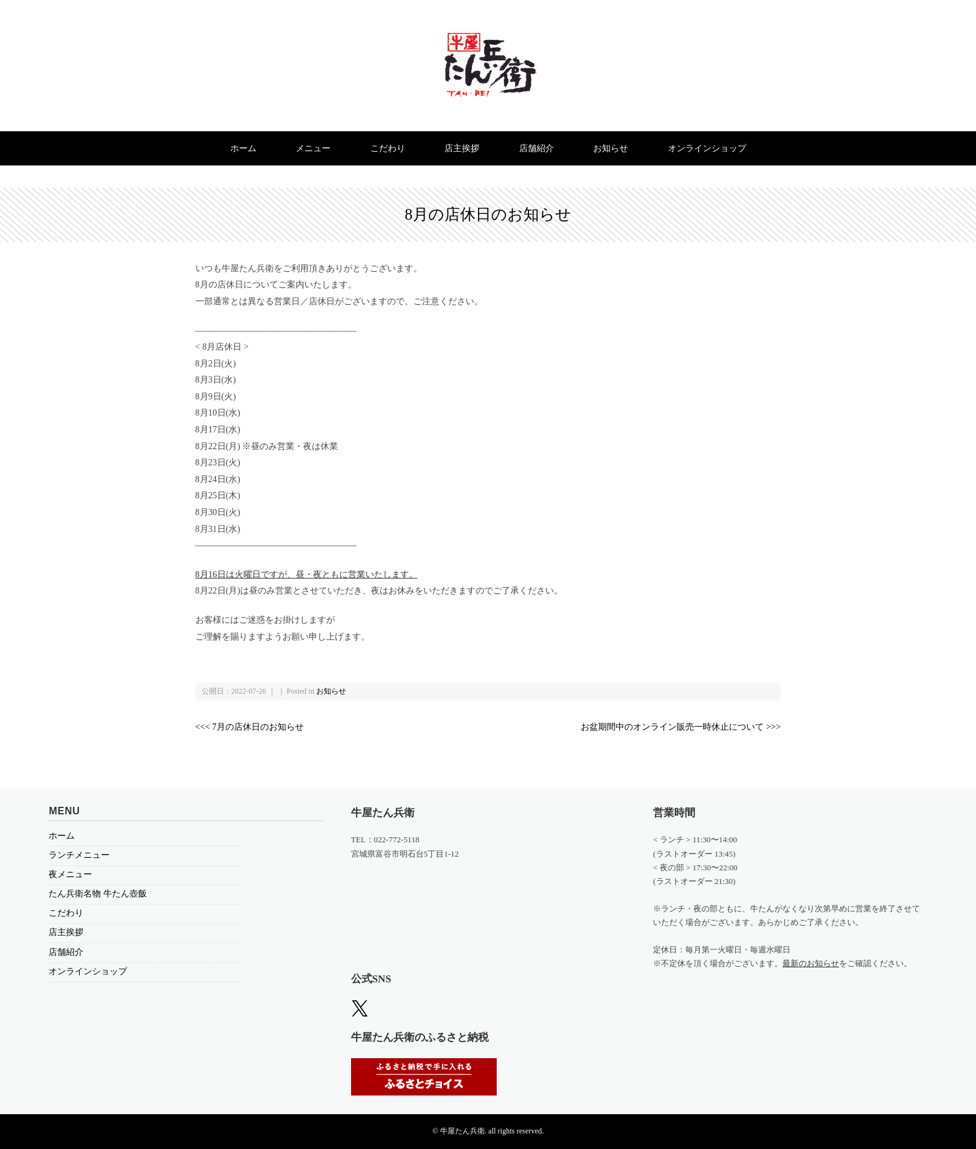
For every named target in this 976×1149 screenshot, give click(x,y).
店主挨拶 (461, 148)
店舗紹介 (536, 148)
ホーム (243, 148)
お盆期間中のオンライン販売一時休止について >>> (681, 727)
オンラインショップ (707, 148)
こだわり (387, 148)
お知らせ (610, 148)
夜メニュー (70, 874)
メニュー (313, 148)
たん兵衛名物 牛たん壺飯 (98, 893)
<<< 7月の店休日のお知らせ (249, 727)
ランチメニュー (79, 855)
